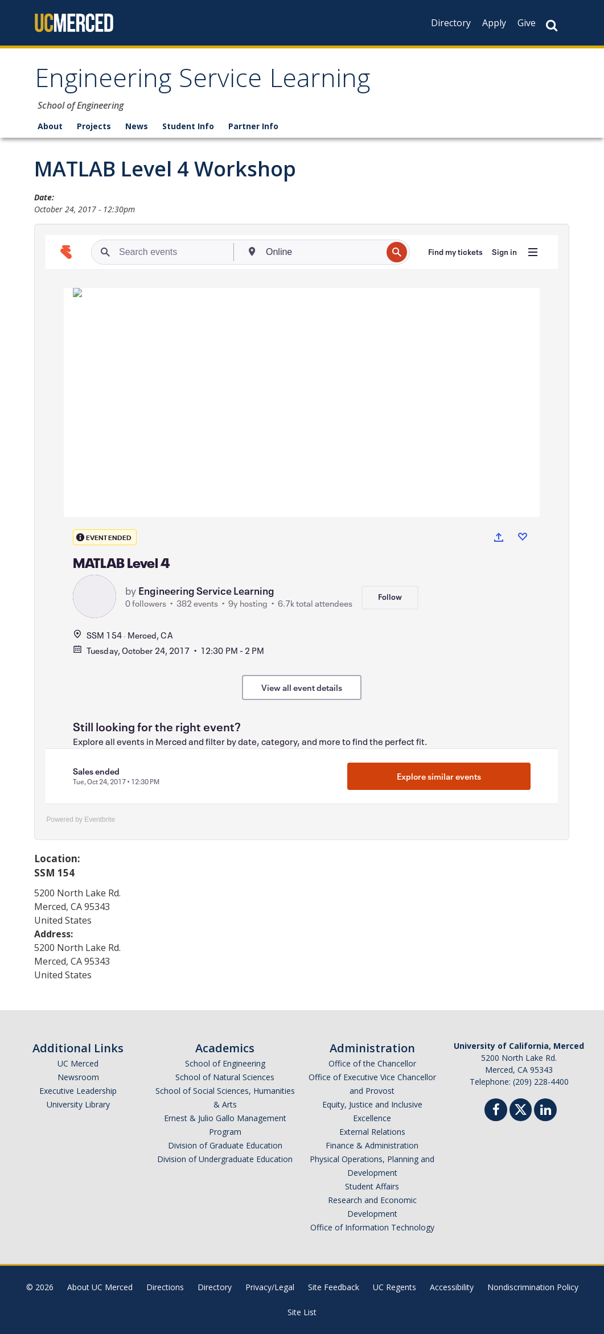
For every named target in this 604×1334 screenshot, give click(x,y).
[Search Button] (551, 25)
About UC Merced (100, 1287)
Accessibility (452, 1287)
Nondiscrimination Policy (532, 1287)
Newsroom (78, 1077)
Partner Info (253, 126)
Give (526, 23)
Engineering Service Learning (202, 82)
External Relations (372, 1131)
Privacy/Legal (269, 1287)
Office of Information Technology (372, 1227)
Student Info (188, 126)
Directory (451, 23)
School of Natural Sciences (224, 1077)
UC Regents (394, 1287)
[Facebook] (496, 1111)
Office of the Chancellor (372, 1063)
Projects (94, 126)
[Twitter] (520, 1108)
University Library (78, 1104)
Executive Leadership (78, 1090)
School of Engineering (225, 1063)
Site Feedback (333, 1287)
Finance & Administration (372, 1145)
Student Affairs (372, 1186)
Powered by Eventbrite (81, 820)
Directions (165, 1287)
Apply (494, 23)
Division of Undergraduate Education (225, 1159)
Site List (302, 1312)
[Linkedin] (545, 1111)
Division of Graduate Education (225, 1145)
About (50, 126)
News (136, 126)
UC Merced (77, 1063)
